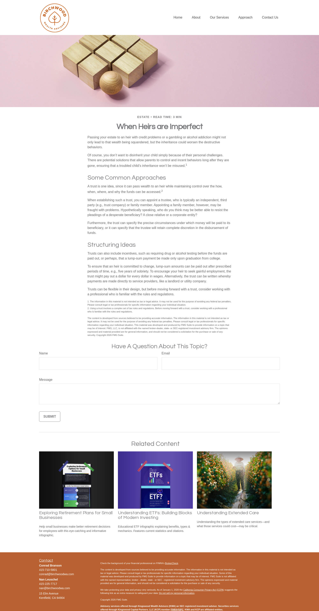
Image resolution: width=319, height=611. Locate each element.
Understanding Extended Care (228, 513)
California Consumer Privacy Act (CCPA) (203, 590)
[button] (178, 17)
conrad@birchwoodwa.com (56, 574)
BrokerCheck (171, 563)
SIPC (181, 609)
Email (166, 353)
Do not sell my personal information (176, 593)
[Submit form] (49, 416)
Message (45, 379)
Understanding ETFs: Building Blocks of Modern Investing (155, 515)
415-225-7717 (48, 583)
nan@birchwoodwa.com (54, 588)
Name (43, 353)
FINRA (174, 609)
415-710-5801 (48, 569)
